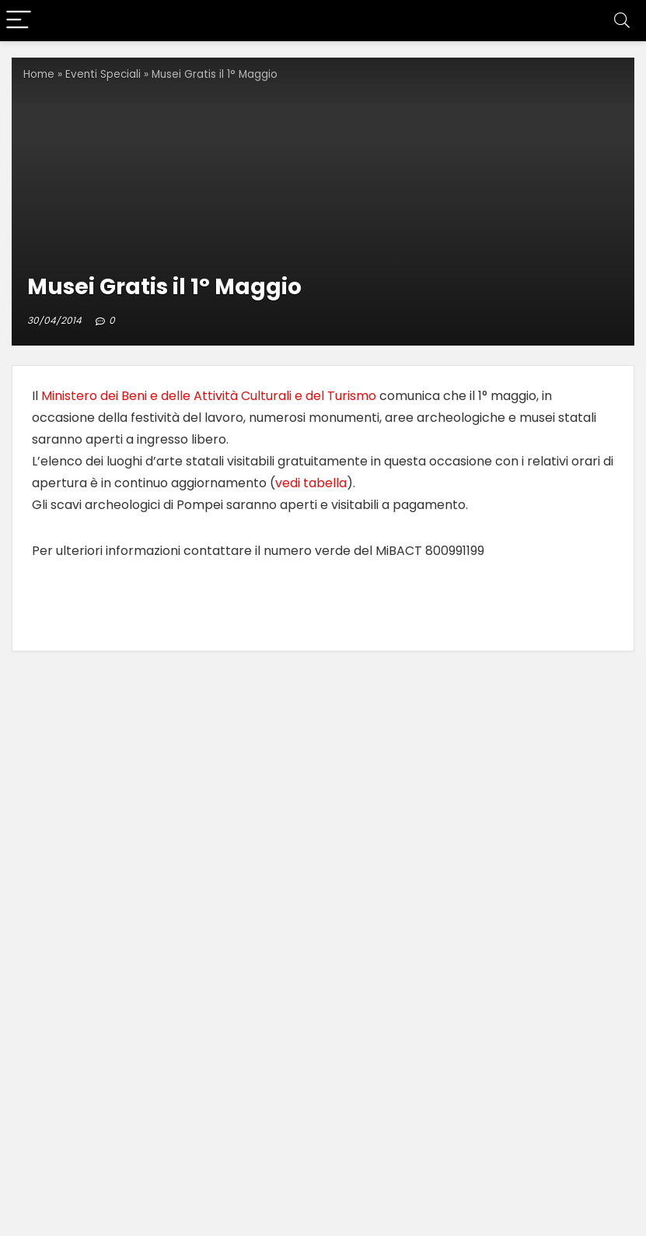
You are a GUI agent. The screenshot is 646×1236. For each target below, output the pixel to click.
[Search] (622, 20)
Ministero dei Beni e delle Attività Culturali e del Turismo (208, 396)
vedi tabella (311, 483)
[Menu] (18, 20)
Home (38, 74)
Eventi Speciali (103, 74)
